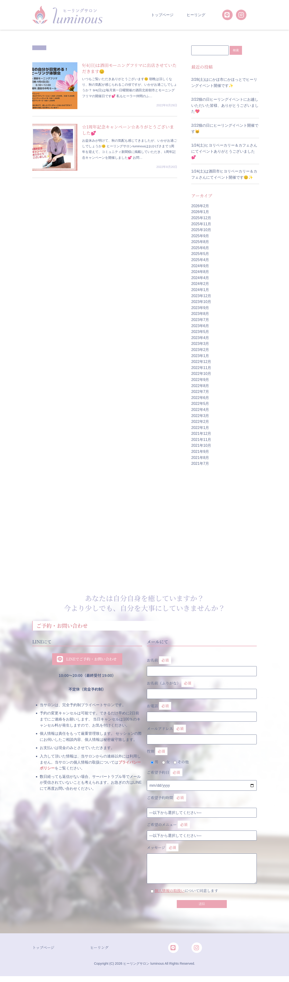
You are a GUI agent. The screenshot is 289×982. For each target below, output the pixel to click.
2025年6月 (200, 248)
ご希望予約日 (164, 772)
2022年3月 (200, 416)
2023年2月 (200, 350)
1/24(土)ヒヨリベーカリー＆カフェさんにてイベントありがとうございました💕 (224, 151)
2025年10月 (201, 230)
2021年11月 (201, 440)
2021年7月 (200, 464)
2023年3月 (200, 344)
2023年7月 (200, 320)
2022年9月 (200, 380)
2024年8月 (200, 272)
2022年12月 (201, 362)
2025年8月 (200, 242)
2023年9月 (200, 308)
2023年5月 (200, 332)
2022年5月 (200, 404)
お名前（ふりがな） (202, 687)
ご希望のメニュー (168, 825)
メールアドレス (202, 733)
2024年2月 (200, 284)
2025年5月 (200, 254)
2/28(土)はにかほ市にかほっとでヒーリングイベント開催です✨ (224, 83)
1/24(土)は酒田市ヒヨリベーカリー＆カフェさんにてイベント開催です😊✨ (224, 175)
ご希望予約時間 (166, 798)
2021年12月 (201, 434)
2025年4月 (200, 260)
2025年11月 (201, 224)
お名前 (202, 664)
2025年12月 (201, 218)
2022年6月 (200, 398)
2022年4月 (200, 410)
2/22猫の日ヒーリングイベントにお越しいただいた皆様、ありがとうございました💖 (225, 106)
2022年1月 (200, 428)
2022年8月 (200, 386)
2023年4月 (200, 338)
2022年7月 (200, 392)
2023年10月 (201, 302)
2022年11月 (201, 368)
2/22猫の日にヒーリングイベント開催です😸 (224, 129)
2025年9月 (200, 236)
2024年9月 (200, 266)
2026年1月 (200, 212)
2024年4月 (200, 278)
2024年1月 (200, 290)
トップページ (162, 15)
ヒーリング (196, 15)
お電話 (202, 710)
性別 (157, 751)
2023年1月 (200, 356)
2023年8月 (200, 314)
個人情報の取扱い (169, 890)
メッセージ (202, 857)
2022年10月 (201, 374)
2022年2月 (200, 422)
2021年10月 (201, 446)
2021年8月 (200, 458)
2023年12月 (201, 296)
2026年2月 (200, 206)
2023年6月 (200, 326)
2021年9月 (200, 452)
